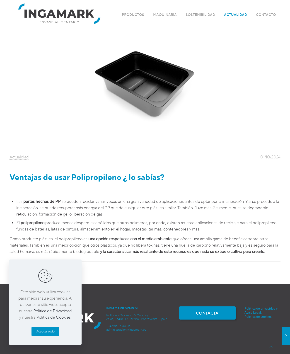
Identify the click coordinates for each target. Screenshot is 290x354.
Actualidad (19, 156)
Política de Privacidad (52, 310)
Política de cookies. (258, 316)
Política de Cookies (53, 317)
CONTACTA (207, 312)
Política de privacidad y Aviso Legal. (261, 310)
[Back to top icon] (271, 346)
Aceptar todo (45, 331)
